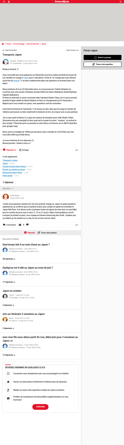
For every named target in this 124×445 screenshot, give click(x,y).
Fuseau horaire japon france (14, 166)
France (16, 80)
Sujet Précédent (11, 50)
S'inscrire (40, 407)
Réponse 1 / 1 (8, 189)
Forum (8, 44)
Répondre (31, 233)
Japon (44, 44)
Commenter (11, 225)
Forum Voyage (19, 44)
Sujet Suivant (71, 50)
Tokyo (26, 78)
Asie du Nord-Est (33, 44)
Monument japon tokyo (12, 172)
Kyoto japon (8, 175)
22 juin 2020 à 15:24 (30, 63)
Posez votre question (49, 233)
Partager (24, 150)
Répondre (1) (11, 150)
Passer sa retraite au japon (14, 169)
